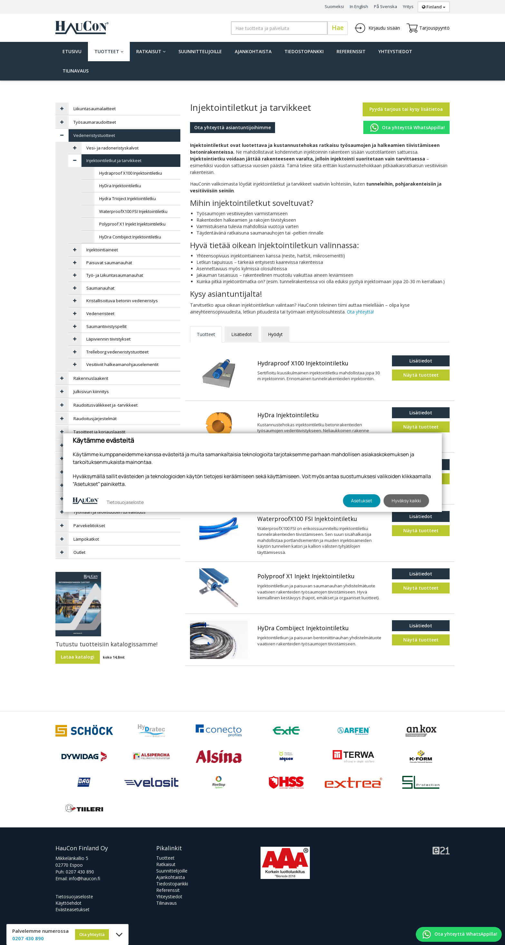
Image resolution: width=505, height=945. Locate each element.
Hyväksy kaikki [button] (406, 500)
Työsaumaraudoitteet (94, 122)
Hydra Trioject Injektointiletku (127, 198)
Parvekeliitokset (89, 525)
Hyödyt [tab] (275, 334)
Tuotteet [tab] (206, 334)
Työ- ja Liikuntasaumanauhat (114, 275)
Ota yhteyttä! (360, 312)
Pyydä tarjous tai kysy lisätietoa (406, 109)
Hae (338, 28)
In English (359, 6)
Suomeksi (334, 6)
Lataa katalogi (77, 657)
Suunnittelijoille (200, 51)
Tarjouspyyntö (428, 28)
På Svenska (385, 6)
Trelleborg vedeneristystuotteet (117, 352)
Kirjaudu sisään (377, 28)
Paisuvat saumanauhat (109, 262)
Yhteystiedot (395, 51)
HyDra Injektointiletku (288, 415)
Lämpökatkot (86, 539)
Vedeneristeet (100, 313)
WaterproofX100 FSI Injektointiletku (307, 519)
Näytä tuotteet (421, 375)
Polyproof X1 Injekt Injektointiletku (306, 576)
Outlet (79, 552)
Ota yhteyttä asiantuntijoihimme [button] (232, 127)
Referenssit (351, 51)
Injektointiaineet (102, 250)
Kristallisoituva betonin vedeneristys (122, 301)
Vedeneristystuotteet (94, 135)
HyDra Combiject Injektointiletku (303, 628)
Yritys (408, 6)
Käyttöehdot (68, 903)
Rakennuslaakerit (90, 378)
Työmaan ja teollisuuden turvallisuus (109, 512)
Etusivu (71, 51)
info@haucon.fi (84, 878)
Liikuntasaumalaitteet (94, 108)
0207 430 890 (80, 872)
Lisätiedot (420, 361)
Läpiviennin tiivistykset (108, 339)
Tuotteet (108, 51)
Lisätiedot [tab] (241, 334)
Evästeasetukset (72, 909)
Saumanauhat (100, 288)
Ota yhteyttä (92, 934)
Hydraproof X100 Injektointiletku (302, 363)
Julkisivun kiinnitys (91, 391)
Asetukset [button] (361, 500)
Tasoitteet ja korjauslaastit (99, 432)
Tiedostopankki (304, 51)
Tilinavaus (75, 71)
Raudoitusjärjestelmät (95, 418)
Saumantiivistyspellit (106, 326)
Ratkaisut (151, 51)
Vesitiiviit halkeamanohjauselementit (122, 364)
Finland (433, 7)
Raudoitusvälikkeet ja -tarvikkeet (105, 405)
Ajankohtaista (253, 51)
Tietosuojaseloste (74, 896)
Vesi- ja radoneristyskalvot (112, 148)
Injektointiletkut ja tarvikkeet (113, 160)
